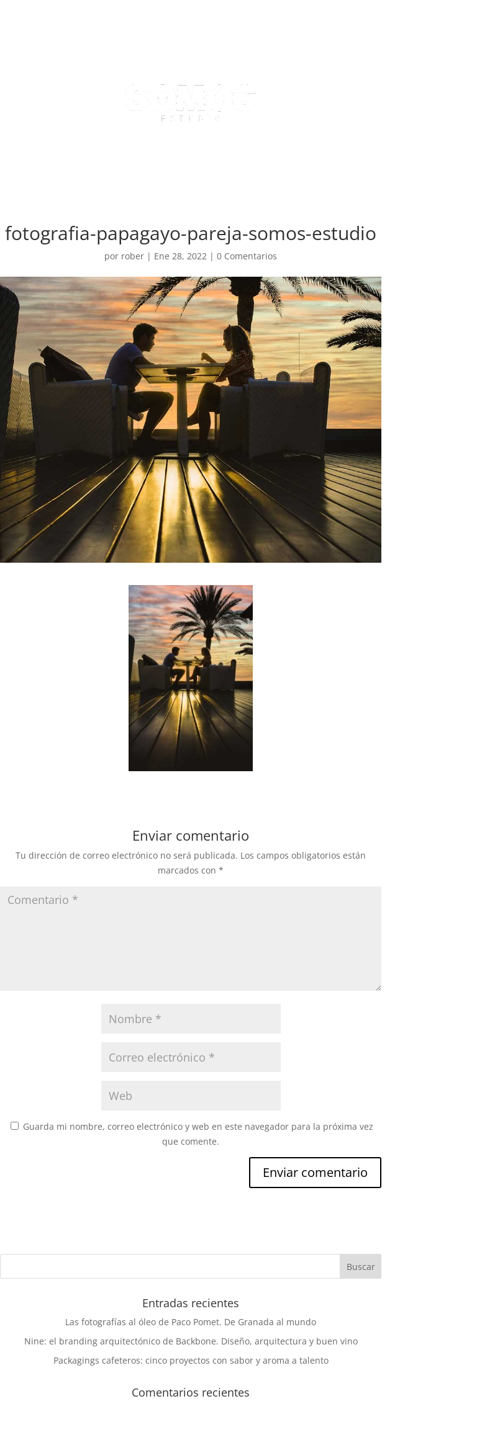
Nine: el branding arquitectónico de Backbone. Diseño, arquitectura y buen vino (191, 1341)
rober (132, 256)
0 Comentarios (247, 256)
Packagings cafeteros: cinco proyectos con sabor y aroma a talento (191, 1360)
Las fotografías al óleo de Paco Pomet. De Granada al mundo (190, 1322)
